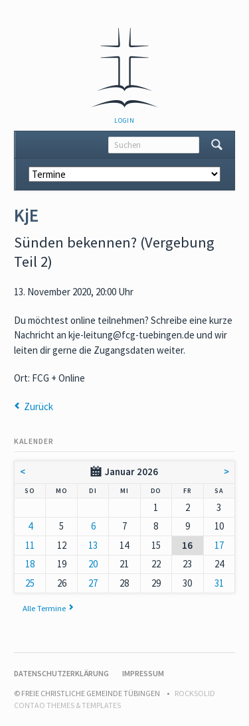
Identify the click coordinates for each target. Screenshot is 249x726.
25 (30, 583)
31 (219, 583)
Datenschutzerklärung (61, 673)
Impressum (143, 673)
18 (30, 563)
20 (93, 563)
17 (219, 545)
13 (93, 545)
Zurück (38, 406)
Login (124, 120)
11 (30, 545)
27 (93, 583)
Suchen (216, 144)
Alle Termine (44, 608)
